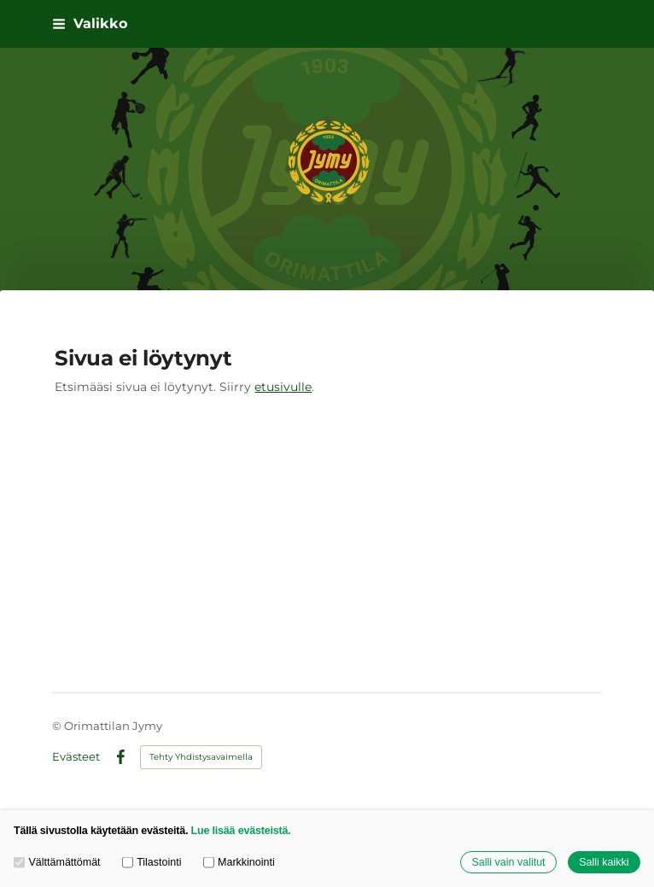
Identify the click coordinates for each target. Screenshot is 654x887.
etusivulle (283, 387)
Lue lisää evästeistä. (241, 831)
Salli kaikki (603, 862)
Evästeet (76, 756)
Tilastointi (152, 862)
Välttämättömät (57, 862)
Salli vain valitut (508, 862)
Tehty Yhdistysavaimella (201, 756)
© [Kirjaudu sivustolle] (58, 725)
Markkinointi (239, 862)
